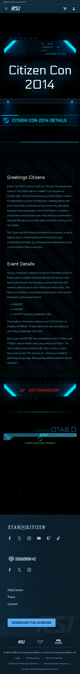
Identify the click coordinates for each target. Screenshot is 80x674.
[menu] (6, 8)
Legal (17, 658)
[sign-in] (73, 8)
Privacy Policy (33, 658)
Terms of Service (54, 658)
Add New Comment (61, 435)
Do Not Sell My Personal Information (40, 669)
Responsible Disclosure (56, 663)
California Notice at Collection (23, 663)
